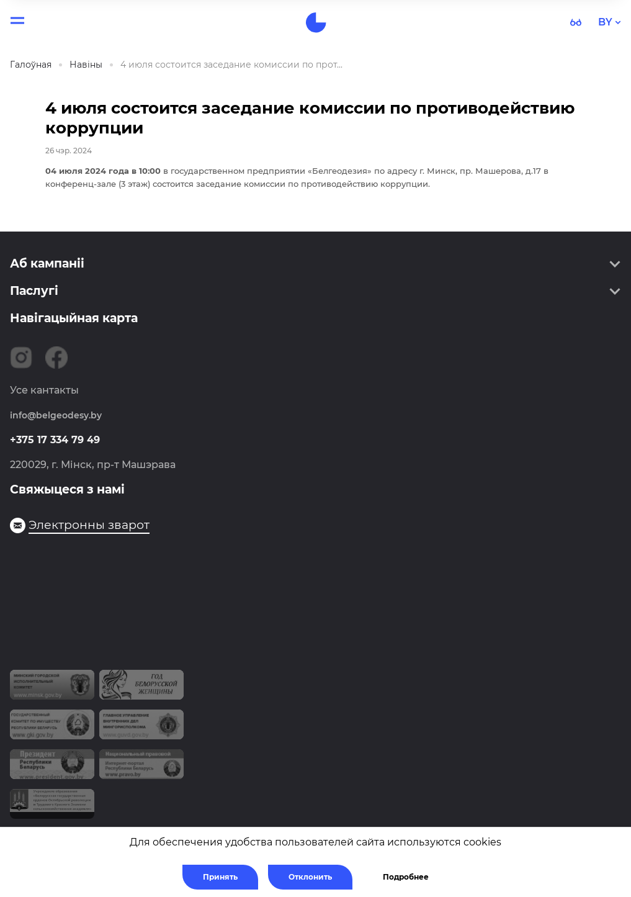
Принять (220, 876)
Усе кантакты (44, 390)
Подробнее (406, 876)
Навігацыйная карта (74, 318)
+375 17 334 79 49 (55, 440)
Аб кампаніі (47, 263)
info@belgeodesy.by (56, 415)
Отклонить (310, 876)
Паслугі (34, 291)
